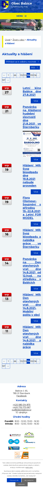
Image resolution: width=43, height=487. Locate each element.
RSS (35, 67)
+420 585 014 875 (21, 404)
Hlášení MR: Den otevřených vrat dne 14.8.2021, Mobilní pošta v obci (32, 304)
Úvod (7, 40)
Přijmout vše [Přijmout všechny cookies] (14, 480)
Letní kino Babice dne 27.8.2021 (32, 91)
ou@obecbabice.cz (21, 410)
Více (36, 101)
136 (35, 75)
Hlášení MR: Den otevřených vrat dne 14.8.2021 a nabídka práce (32, 337)
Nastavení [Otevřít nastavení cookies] (21, 484)
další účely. (29, 467)
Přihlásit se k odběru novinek (23, 62)
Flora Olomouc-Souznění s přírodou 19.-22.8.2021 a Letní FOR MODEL (32, 208)
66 (15, 75)
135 (31, 75)
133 (25, 75)
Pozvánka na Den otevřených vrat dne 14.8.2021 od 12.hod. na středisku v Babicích (32, 270)
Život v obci (18, 40)
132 (21, 75)
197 (3, 80)
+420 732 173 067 (22, 407)
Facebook (22, 396)
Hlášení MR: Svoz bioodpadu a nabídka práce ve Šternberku (32, 238)
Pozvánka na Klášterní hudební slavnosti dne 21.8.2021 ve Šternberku (32, 117)
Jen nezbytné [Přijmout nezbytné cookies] (28, 480)
